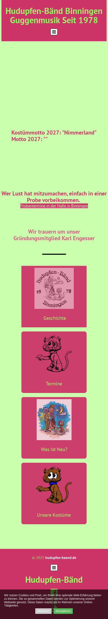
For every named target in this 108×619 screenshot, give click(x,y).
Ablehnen (43, 611)
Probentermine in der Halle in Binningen (54, 205)
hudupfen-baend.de (60, 557)
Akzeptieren (63, 611)
